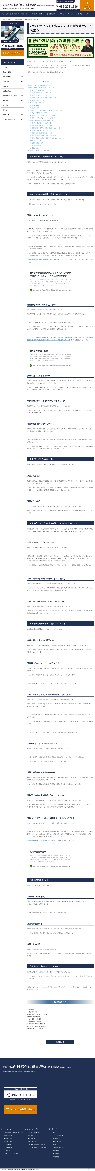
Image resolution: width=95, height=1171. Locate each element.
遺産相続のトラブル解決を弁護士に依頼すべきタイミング (45, 110)
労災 (54, 1132)
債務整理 (56, 1150)
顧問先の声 (52, 14)
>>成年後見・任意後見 (34, 1019)
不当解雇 (56, 1138)
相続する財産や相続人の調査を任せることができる (45, 128)
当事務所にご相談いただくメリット (38, 150)
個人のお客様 (15, 14)
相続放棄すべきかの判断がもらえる (40, 130)
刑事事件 (56, 1153)
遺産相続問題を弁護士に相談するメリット (40, 120)
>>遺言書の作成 (32, 1012)
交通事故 (56, 1157)
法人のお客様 (5, 14)
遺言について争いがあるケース (39, 90)
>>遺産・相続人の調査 (34, 1016)
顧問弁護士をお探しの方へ (10, 96)
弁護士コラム (89, 14)
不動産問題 (32, 1141)
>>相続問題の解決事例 (34, 1021)
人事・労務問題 (34, 1132)
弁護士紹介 (61, 14)
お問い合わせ (80, 14)
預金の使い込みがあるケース (38, 95)
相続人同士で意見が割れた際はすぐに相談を (43, 115)
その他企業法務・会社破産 (37, 1147)
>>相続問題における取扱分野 (36, 1024)
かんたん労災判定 (58, 1135)
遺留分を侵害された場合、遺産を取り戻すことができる (46, 138)
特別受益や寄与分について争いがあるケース (43, 98)
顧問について (42, 14)
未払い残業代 (57, 1141)
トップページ (6, 67)
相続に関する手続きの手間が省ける (40, 123)
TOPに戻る (60, 1042)
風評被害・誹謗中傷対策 (37, 1144)
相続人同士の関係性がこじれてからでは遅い (43, 118)
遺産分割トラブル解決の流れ (36, 103)
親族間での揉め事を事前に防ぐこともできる (43, 135)
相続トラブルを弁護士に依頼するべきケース (41, 88)
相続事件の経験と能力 (36, 143)
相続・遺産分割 (58, 1147)
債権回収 (32, 1138)
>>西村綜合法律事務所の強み (36, 1026)
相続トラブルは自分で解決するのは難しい (40, 85)
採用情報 (5, 105)
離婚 (54, 1144)
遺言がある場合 (34, 105)
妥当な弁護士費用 (35, 145)
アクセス (70, 14)
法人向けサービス (31, 1129)
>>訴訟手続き (31, 1009)
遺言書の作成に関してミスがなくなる (41, 125)
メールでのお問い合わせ (23, 1109)
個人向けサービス (55, 1129)
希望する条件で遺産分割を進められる (41, 133)
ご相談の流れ (24, 14)
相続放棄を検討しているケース (39, 100)
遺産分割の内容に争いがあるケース (40, 93)
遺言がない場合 (34, 108)
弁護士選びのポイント (34, 140)
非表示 (47, 81)
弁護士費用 (34, 14)
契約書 (31, 1135)
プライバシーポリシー (9, 119)
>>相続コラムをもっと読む (35, 1028)
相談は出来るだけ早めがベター (39, 113)
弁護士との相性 (34, 148)
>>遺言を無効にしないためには (37, 1014)
